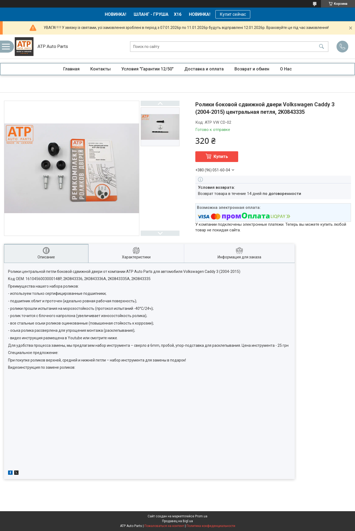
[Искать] (321, 47)
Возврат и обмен (251, 68)
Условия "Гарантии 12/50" (147, 68)
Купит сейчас (233, 14)
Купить (221, 156)
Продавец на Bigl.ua (177, 521)
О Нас (286, 68)
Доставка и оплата (204, 68)
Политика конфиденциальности (210, 526)
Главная (71, 68)
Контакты (100, 68)
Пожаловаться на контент (164, 526)
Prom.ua (201, 516)
